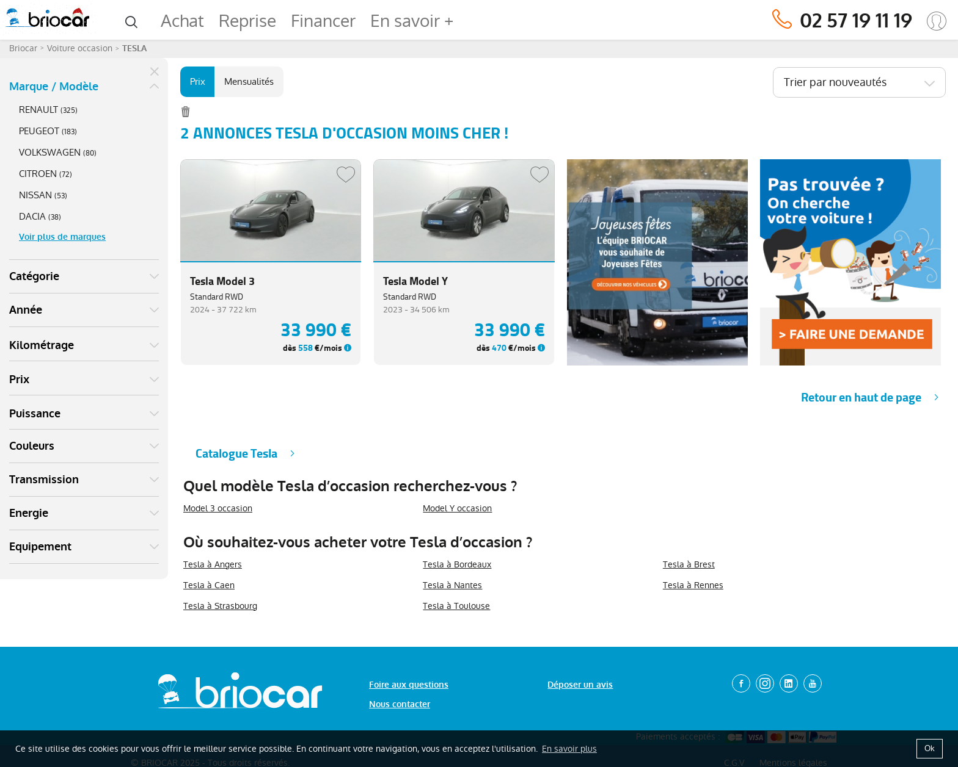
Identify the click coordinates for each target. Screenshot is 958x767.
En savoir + (411, 21)
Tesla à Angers (212, 534)
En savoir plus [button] (569, 749)
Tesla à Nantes (452, 555)
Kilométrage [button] (41, 127)
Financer (323, 21)
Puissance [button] (34, 195)
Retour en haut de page (861, 367)
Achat (182, 21)
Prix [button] (19, 161)
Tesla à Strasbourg (220, 575)
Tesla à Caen (209, 555)
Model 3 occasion (217, 478)
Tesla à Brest (689, 534)
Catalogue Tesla (236, 423)
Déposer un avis (580, 654)
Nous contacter (399, 674)
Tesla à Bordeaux (457, 534)
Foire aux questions (408, 654)
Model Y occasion (457, 478)
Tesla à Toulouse (456, 575)
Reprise (247, 21)
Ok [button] (929, 748)
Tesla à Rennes (693, 555)
